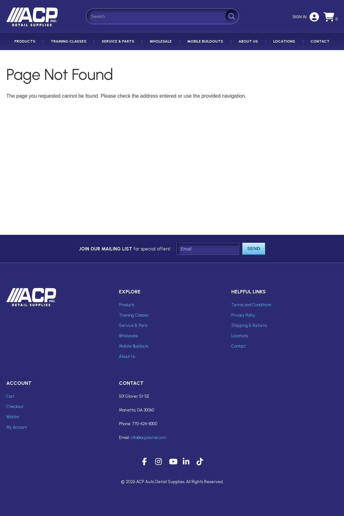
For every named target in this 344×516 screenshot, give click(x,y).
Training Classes (68, 41)
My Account (16, 427)
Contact (320, 41)
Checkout (14, 406)
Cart (10, 396)
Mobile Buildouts (205, 41)
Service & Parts (118, 41)
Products (24, 41)
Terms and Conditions (251, 304)
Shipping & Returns (249, 325)
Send (253, 248)
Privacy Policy (243, 315)
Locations (284, 41)
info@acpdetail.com (148, 437)
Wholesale (161, 41)
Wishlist (12, 417)
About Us (248, 41)
